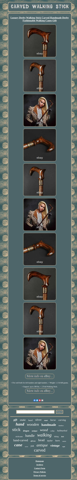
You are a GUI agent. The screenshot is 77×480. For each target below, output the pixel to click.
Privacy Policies (40, 472)
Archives (39, 465)
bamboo (61, 425)
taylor (50, 440)
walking (44, 435)
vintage (55, 445)
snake (23, 420)
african (33, 441)
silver (38, 419)
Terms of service (39, 476)
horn (57, 440)
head (41, 440)
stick (16, 429)
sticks (26, 446)
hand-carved (20, 440)
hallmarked (62, 430)
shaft (46, 420)
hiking (56, 437)
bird (62, 437)
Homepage (40, 461)
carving (62, 420)
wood (44, 430)
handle (30, 436)
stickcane (19, 436)
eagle (63, 446)
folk (32, 446)
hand (20, 424)
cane (18, 445)
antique (42, 445)
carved (39, 450)
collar (52, 431)
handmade (48, 424)
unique (34, 431)
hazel (30, 420)
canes (64, 441)
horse (53, 420)
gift (15, 419)
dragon (26, 431)
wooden (33, 424)
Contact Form (39, 468)
